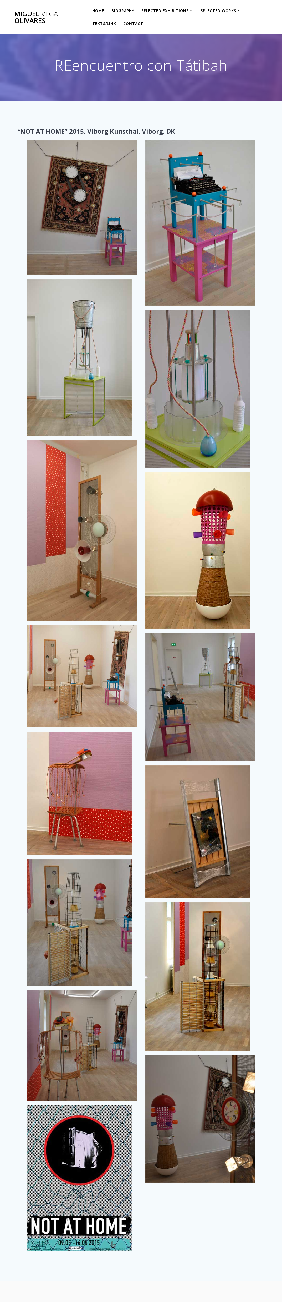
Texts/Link (104, 23)
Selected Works (218, 10)
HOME (98, 10)
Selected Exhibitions (165, 10)
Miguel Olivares (36, 17)
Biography (122, 10)
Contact (133, 23)
